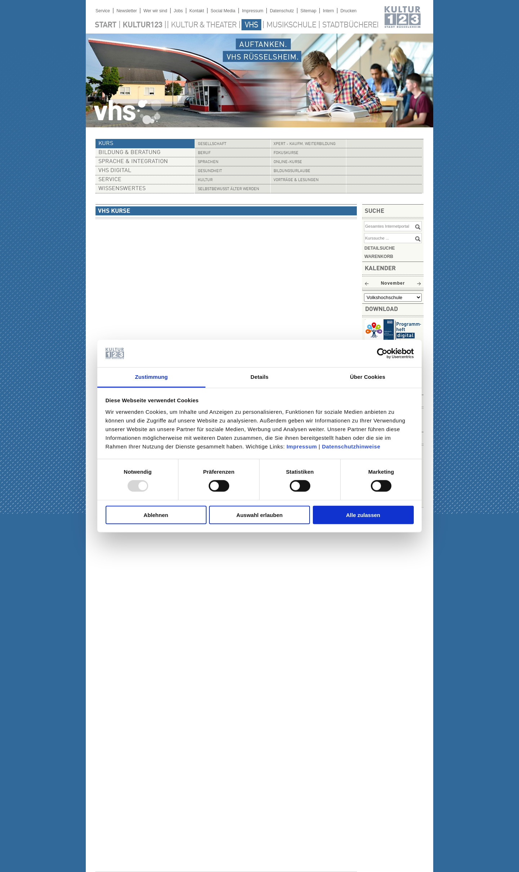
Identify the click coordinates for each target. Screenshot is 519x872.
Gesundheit (210, 171)
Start (105, 25)
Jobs (178, 10)
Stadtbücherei (350, 25)
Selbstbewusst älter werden (228, 189)
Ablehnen (155, 515)
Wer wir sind (155, 10)
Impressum (302, 446)
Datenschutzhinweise (351, 446)
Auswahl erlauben (259, 515)
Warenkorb (378, 256)
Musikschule (291, 25)
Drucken (349, 10)
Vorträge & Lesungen (296, 180)
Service (103, 10)
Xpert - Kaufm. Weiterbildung (305, 144)
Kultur (205, 180)
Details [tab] (259, 377)
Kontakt (196, 10)
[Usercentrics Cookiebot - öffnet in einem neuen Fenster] (382, 353)
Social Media (222, 10)
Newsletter (126, 10)
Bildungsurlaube (292, 171)
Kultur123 (142, 25)
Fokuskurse (286, 153)
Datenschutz (282, 10)
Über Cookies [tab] (367, 377)
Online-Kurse (288, 162)
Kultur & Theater (203, 25)
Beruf (204, 153)
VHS (251, 25)
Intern (328, 10)
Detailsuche (379, 248)
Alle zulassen (363, 515)
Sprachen (208, 162)
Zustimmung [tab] (151, 377)
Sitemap (308, 10)
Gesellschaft (212, 144)
